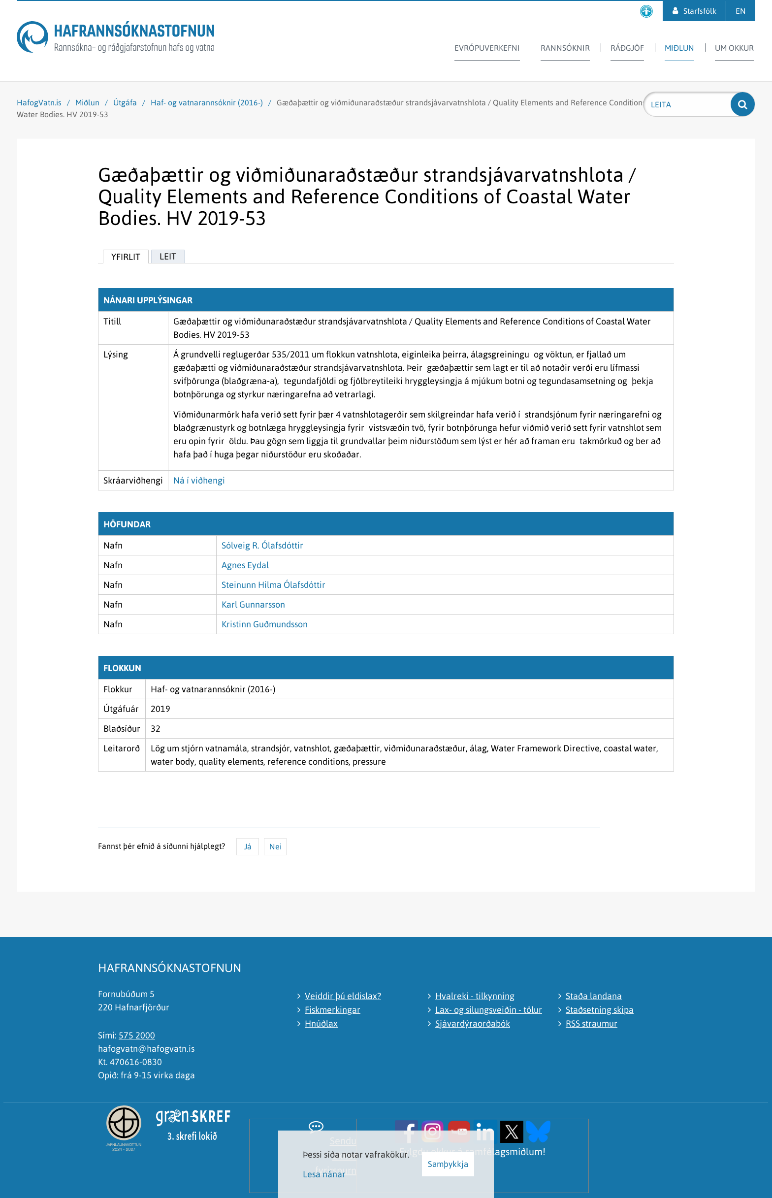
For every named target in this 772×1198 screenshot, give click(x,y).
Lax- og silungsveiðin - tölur (488, 1009)
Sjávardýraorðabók (472, 1023)
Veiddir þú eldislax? (343, 996)
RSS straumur (591, 1023)
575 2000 (137, 1035)
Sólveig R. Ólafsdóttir (262, 545)
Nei (275, 846)
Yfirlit (125, 257)
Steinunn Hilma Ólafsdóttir (273, 585)
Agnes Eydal (245, 565)
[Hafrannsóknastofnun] (115, 38)
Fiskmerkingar (332, 1009)
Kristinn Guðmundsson (265, 624)
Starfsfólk (699, 10)
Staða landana (594, 996)
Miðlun (87, 102)
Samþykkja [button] (448, 1164)
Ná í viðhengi (199, 480)
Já (248, 846)
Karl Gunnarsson (253, 604)
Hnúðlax (321, 1023)
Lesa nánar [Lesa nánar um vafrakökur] (324, 1174)
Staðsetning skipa (600, 1009)
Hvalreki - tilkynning (475, 996)
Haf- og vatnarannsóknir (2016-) (207, 102)
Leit (168, 256)
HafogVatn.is (39, 102)
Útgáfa (125, 102)
